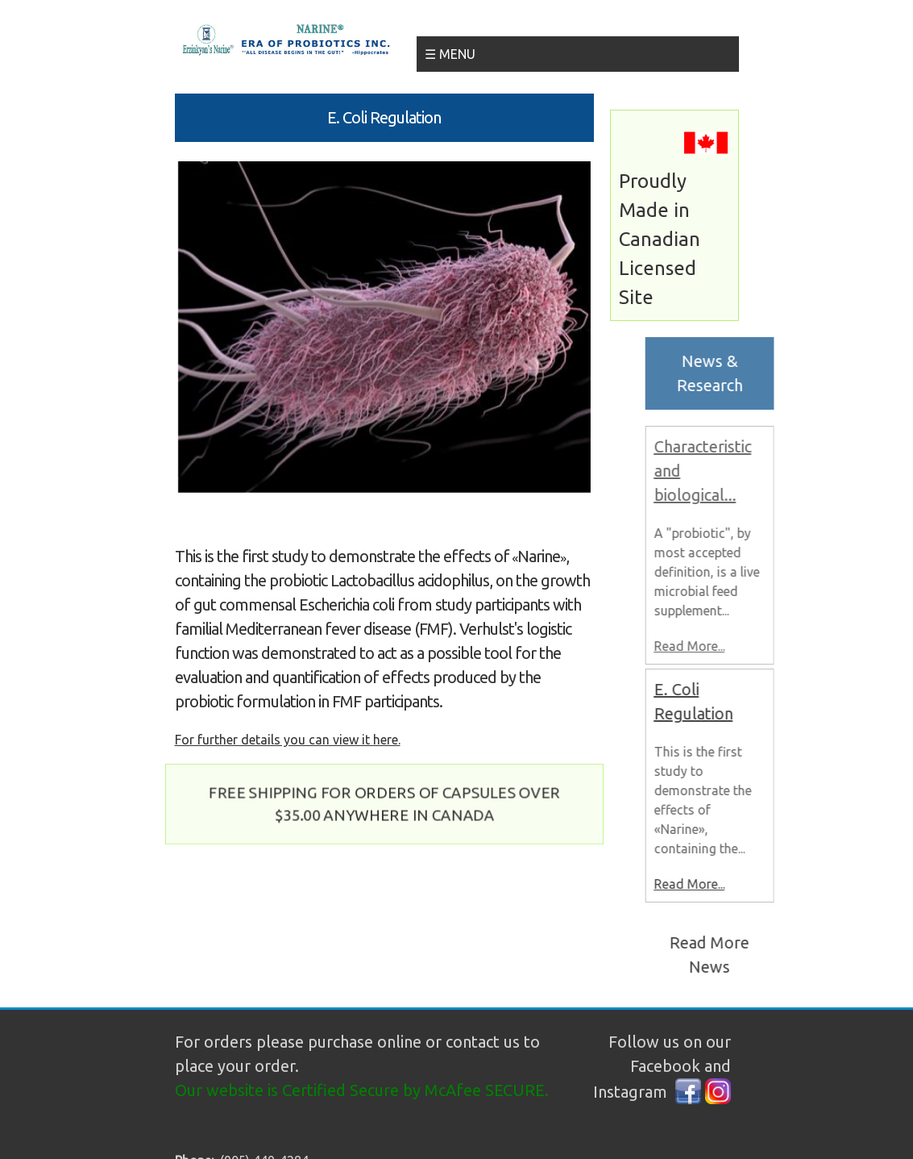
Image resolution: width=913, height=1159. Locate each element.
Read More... (697, 646)
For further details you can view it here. (287, 739)
